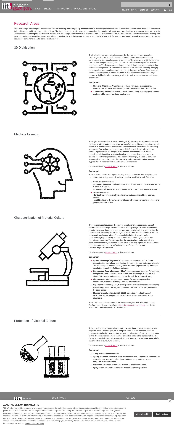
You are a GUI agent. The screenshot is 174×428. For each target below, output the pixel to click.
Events (92, 9)
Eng (170, 10)
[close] (170, 401)
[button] (48, 6)
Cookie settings (162, 414)
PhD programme (64, 9)
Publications (80, 9)
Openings (144, 10)
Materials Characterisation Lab (132, 305)
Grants (125, 10)
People (134, 10)
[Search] (146, 4)
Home (37, 9)
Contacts (155, 10)
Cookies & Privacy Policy (34, 423)
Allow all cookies (142, 414)
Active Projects (111, 166)
